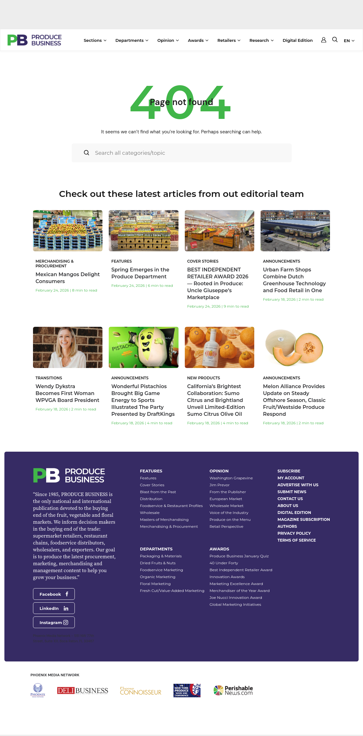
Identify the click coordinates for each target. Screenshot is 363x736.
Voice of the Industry (229, 508)
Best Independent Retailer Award (241, 565)
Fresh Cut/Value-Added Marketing (172, 586)
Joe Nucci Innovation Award (236, 593)
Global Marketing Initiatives (235, 600)
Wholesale (150, 508)
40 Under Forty (224, 558)
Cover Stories (152, 480)
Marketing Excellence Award (236, 579)
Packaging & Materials (161, 551)
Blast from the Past (158, 487)
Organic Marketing (157, 572)
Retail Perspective (226, 522)
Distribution (151, 494)
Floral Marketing (155, 579)
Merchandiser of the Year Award (240, 586)
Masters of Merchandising (164, 515)
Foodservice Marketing (161, 565)
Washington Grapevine (231, 473)
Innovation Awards (227, 572)
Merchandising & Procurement (169, 522)
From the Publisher (228, 487)
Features (148, 473)
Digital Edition (298, 40)
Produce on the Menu (230, 515)
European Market (226, 494)
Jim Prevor (220, 480)
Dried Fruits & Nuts (157, 558)
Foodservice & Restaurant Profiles (171, 501)
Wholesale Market (227, 501)
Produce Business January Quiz (239, 551)
